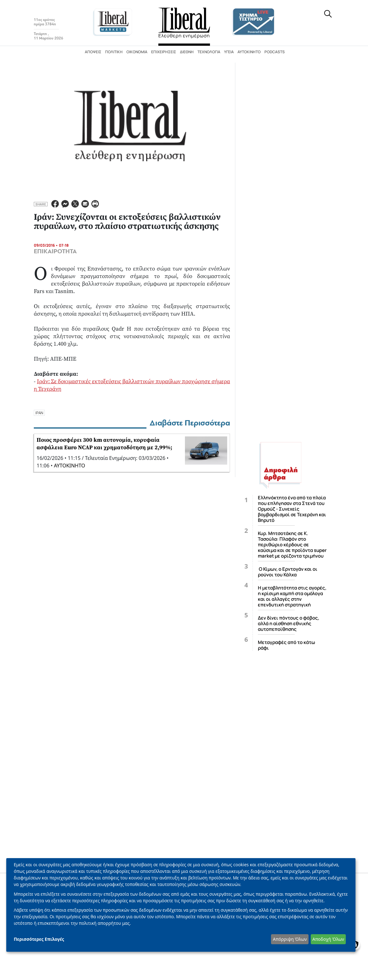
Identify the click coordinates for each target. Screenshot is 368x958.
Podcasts (274, 51)
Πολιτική (114, 51)
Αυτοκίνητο (249, 51)
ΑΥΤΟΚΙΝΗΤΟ (69, 465)
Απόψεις (93, 51)
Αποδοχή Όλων (328, 939)
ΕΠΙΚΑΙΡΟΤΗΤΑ (55, 251)
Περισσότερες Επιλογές (39, 939)
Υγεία (229, 51)
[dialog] (180, 905)
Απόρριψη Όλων (290, 939)
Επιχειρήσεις (163, 51)
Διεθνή (187, 51)
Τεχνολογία (208, 51)
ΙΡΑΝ (39, 412)
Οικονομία (136, 51)
